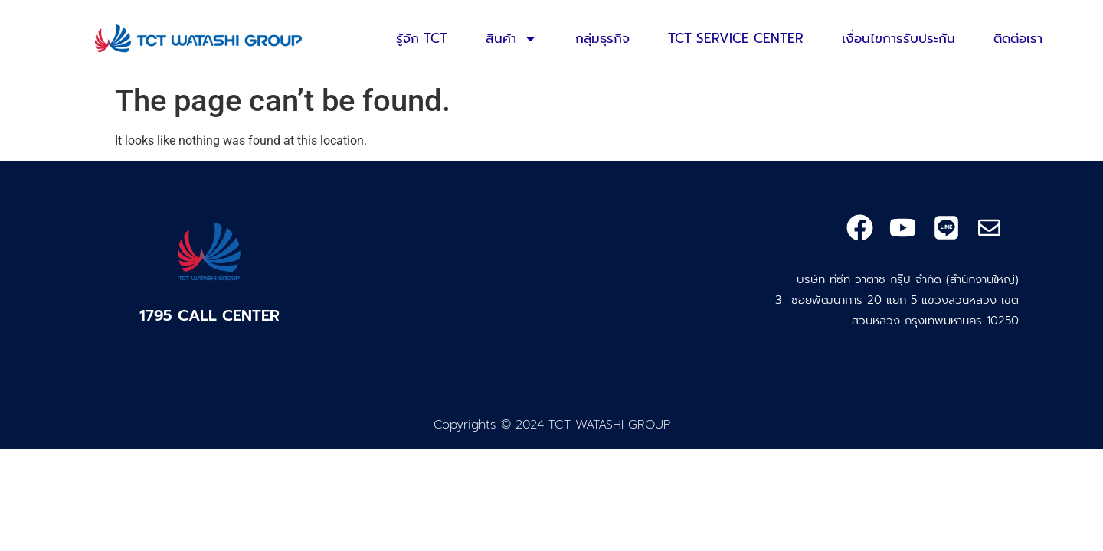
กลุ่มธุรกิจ (602, 38)
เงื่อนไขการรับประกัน (898, 38)
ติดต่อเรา (1017, 38)
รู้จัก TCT (421, 38)
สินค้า (511, 38)
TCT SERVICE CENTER (736, 38)
